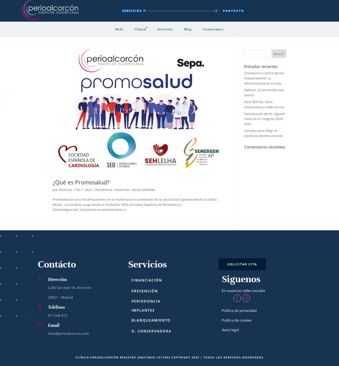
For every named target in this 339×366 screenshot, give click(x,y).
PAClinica (65, 190)
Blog (188, 29)
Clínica (140, 29)
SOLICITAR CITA (242, 264)
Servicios (132, 11)
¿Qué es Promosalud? (81, 182)
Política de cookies (237, 320)
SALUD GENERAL (143, 190)
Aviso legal (230, 329)
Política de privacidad (239, 310)
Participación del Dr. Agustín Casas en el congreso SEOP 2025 (264, 119)
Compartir (9, 126)
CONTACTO (233, 10)
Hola (119, 29)
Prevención (122, 190)
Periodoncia (103, 190)
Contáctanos (213, 29)
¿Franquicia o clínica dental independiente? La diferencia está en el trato (264, 78)
